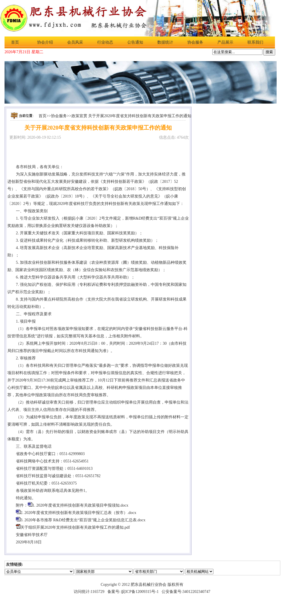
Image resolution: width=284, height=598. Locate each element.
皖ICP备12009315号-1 (139, 592)
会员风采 (75, 42)
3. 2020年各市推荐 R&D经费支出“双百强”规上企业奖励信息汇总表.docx (82, 520)
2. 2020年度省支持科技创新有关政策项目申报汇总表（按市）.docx (78, 513)
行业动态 (105, 42)
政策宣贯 (79, 116)
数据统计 (165, 42)
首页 (15, 42)
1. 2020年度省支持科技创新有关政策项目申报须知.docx (80, 505)
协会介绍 (45, 42)
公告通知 (135, 42)
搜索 (269, 52)
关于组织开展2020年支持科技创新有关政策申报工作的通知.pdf (75, 527)
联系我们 (255, 42)
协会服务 (195, 42)
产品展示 (225, 42)
